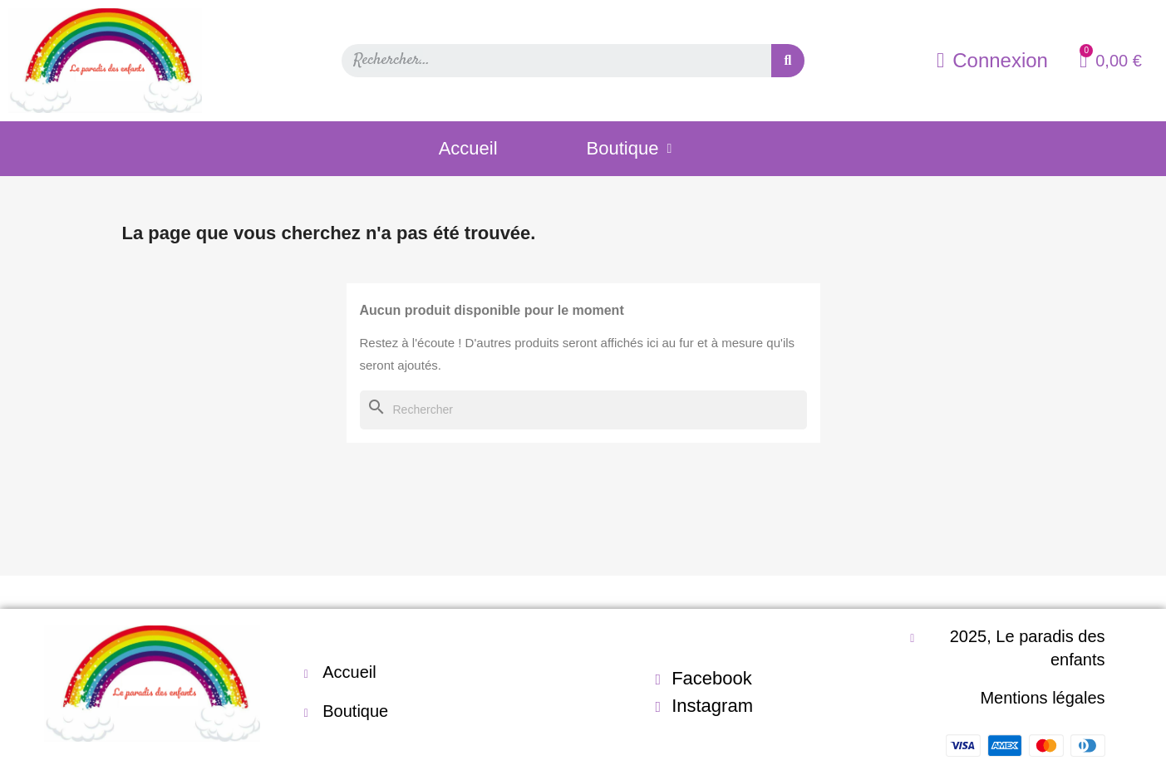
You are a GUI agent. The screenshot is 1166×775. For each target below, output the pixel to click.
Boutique (629, 149)
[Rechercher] (583, 410)
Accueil (468, 148)
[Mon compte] (992, 60)
